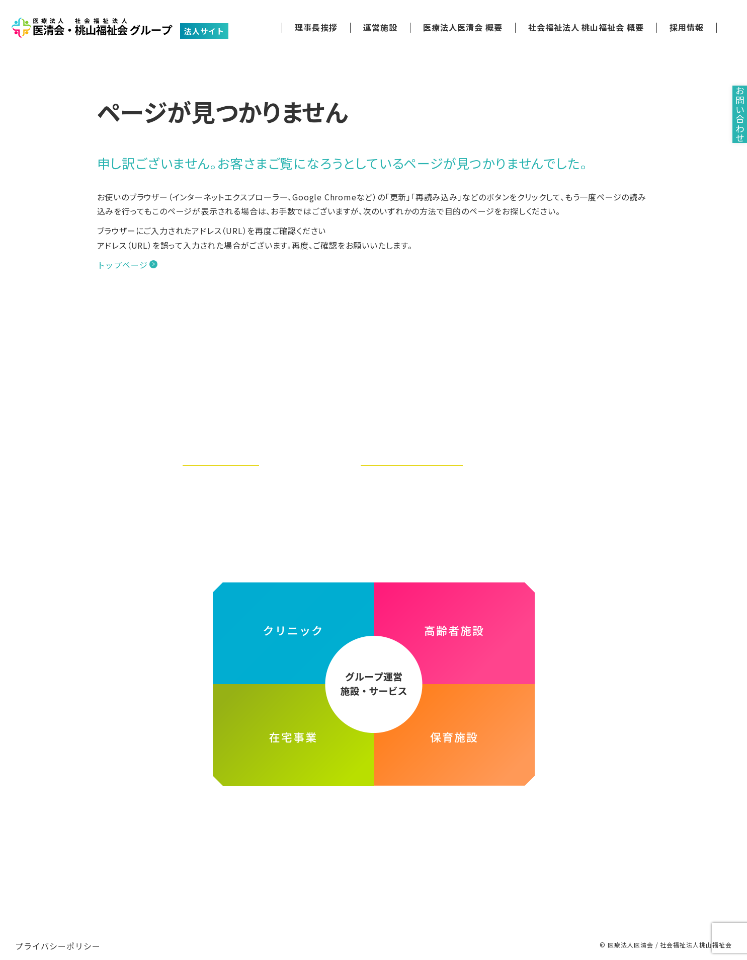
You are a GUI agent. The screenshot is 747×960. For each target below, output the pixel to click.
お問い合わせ (731, 137)
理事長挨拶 (316, 27)
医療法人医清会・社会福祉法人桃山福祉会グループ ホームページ (374, 813)
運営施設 (380, 27)
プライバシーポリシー (58, 936)
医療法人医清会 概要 (463, 27)
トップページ (122, 265)
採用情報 (687, 27)
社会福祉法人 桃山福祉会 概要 (586, 27)
